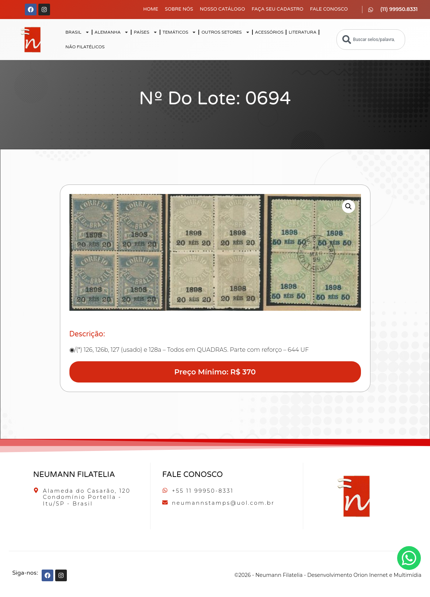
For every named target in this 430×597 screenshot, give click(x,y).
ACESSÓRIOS (269, 32)
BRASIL (77, 32)
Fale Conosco (329, 9)
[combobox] (370, 39)
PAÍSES (145, 32)
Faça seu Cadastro (278, 9)
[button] (348, 206)
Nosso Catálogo (222, 9)
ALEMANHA (112, 32)
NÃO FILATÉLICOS (84, 46)
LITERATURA (302, 32)
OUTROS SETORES (225, 32)
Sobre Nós (179, 9)
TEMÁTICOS (180, 32)
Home (150, 9)
